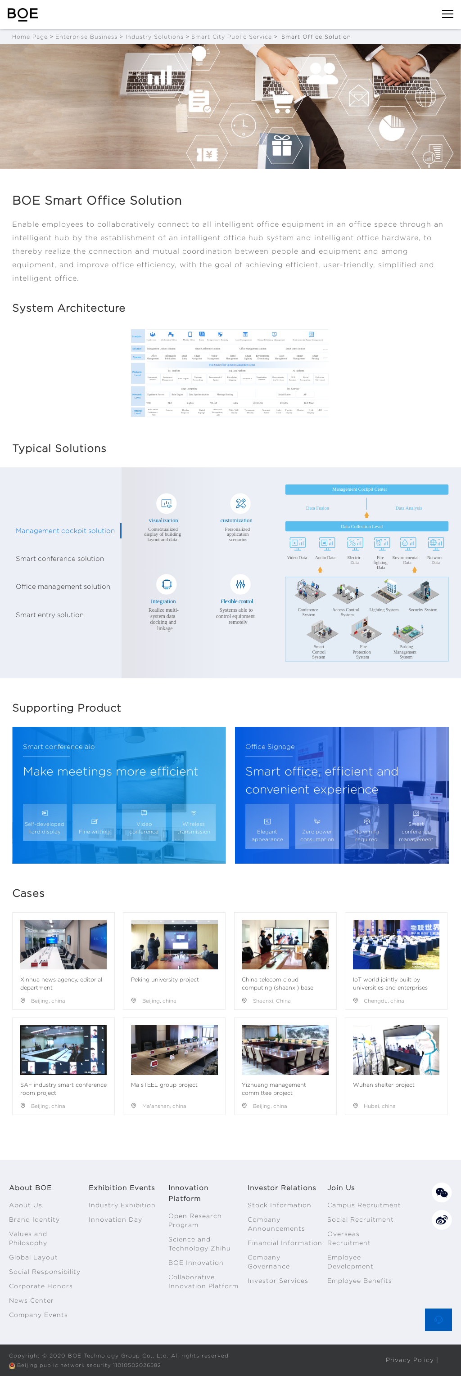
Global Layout (33, 1257)
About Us (25, 1205)
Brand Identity (34, 1219)
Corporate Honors (41, 1286)
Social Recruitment (360, 1219)
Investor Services (278, 1280)
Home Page (30, 37)
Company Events (38, 1314)
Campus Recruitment (364, 1205)
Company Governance (269, 1262)
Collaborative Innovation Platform (203, 1281)
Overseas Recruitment (349, 1238)
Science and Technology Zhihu (199, 1244)
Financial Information (285, 1242)
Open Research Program (195, 1220)
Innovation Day (115, 1219)
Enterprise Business (86, 37)
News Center (31, 1300)
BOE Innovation (196, 1262)
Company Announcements (276, 1224)
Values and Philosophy (28, 1238)
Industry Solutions (155, 37)
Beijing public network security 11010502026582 (92, 1365)
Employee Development (350, 1262)
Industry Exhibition (122, 1205)
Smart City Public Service (231, 37)
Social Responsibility (45, 1271)
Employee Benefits (359, 1280)
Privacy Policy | (411, 1359)
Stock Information (280, 1205)
